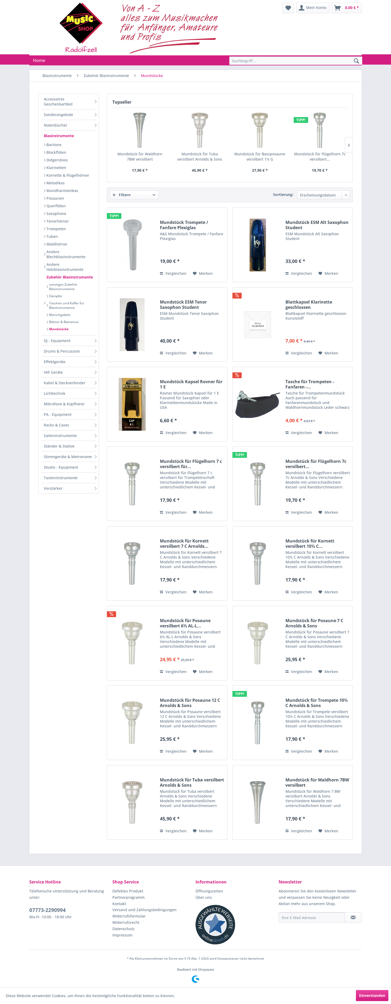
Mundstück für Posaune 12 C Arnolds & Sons (190, 703)
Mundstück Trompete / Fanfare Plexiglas (184, 225)
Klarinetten (56, 167)
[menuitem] (288, 8)
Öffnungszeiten (209, 890)
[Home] (39, 60)
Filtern (122, 194)
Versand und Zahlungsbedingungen (144, 909)
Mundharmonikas (62, 190)
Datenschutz (123, 928)
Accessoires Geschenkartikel (58, 102)
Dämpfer (55, 296)
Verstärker (53, 488)
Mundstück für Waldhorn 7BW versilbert (139, 156)
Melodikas (55, 182)
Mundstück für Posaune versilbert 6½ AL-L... (185, 623)
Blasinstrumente (59, 135)
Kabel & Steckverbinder (64, 382)
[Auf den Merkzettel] (203, 273)
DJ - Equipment (57, 340)
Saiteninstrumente (60, 435)
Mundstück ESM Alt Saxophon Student (317, 225)
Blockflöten (56, 152)
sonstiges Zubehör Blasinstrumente (63, 286)
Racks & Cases (56, 424)
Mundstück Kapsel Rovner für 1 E (191, 384)
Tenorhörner (57, 221)
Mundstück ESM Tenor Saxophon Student (183, 304)
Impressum (122, 935)
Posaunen (55, 198)
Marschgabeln (60, 315)
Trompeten (56, 228)
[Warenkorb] (347, 8)
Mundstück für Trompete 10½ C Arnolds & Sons (316, 703)
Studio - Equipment (61, 467)
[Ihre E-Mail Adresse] (312, 917)
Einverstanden (372, 995)
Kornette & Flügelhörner (67, 175)
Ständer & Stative (59, 446)
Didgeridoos (57, 159)
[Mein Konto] (312, 8)
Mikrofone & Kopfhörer (64, 403)
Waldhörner (57, 244)
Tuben (52, 236)
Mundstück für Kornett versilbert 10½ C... (309, 543)
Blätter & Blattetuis (64, 322)
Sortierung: (283, 194)
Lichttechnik (54, 393)
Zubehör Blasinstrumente (69, 277)
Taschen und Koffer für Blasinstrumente (66, 305)
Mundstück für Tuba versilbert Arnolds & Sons (199, 156)
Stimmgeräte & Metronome (68, 456)
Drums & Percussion (62, 351)
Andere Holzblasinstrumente (64, 267)
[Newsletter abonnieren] (353, 917)
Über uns (204, 897)
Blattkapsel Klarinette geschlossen (308, 304)
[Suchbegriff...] (295, 60)
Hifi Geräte (53, 372)
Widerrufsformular (129, 916)
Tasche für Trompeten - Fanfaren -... (309, 384)
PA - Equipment (57, 414)
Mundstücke (59, 329)
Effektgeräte (54, 361)
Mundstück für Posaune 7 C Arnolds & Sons (314, 623)
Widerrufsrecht (125, 922)
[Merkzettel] (288, 8)
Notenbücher (55, 125)
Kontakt (119, 903)
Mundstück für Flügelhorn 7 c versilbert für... (191, 464)
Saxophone (56, 213)
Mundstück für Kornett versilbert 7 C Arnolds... (184, 543)
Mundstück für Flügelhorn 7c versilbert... (320, 156)
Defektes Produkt (127, 890)
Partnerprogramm (128, 897)
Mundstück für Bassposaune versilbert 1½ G (259, 156)
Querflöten (56, 205)
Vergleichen (173, 273)
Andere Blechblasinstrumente (65, 254)
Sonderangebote (58, 114)
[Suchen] (356, 61)
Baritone (53, 144)
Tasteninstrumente (61, 477)
